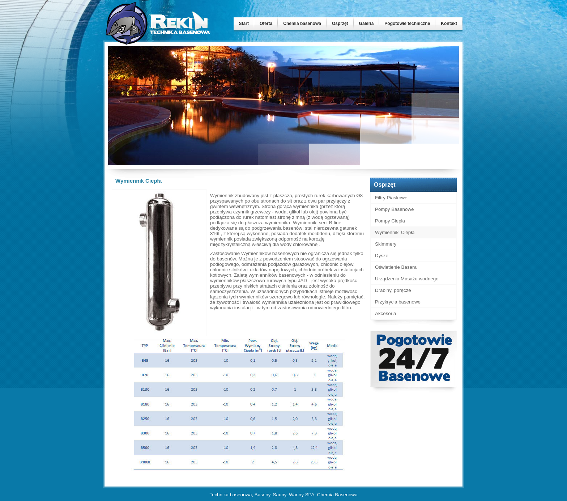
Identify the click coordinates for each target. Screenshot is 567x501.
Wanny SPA (301, 494)
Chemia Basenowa (337, 494)
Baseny (262, 494)
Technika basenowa (230, 494)
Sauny (279, 494)
